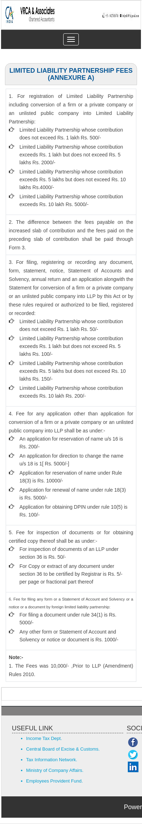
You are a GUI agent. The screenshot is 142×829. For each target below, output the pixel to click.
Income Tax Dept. (44, 738)
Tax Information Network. (51, 759)
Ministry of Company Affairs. (55, 770)
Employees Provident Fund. (54, 781)
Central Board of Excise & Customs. (63, 749)
